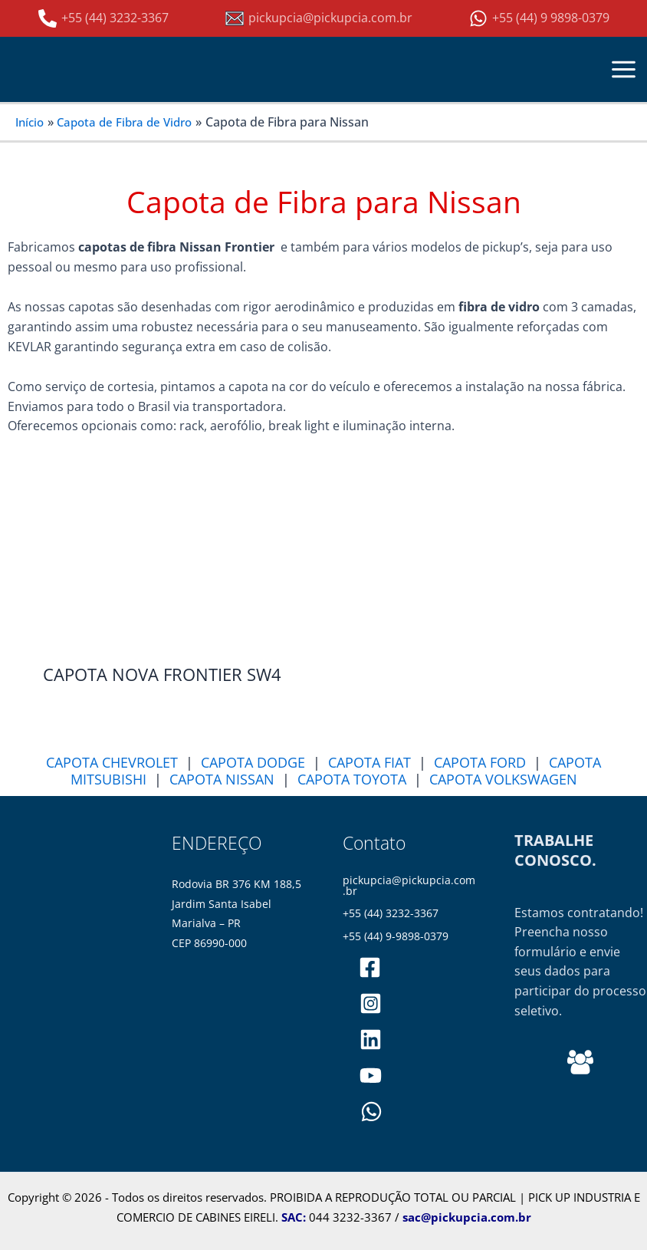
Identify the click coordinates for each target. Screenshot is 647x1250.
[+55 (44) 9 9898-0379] (539, 18)
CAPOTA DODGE (253, 762)
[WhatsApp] (371, 1112)
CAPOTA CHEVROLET (112, 762)
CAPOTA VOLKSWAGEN (503, 779)
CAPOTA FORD (480, 762)
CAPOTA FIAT (369, 762)
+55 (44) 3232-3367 (390, 913)
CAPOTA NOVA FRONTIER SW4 (162, 674)
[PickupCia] (371, 1076)
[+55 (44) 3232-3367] (103, 18)
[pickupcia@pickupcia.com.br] (319, 18)
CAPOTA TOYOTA (351, 779)
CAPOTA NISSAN (221, 779)
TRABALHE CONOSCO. (555, 850)
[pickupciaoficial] (371, 967)
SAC (292, 1217)
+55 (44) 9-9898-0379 (395, 935)
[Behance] (580, 1062)
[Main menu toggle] (624, 69)
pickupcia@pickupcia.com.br (409, 885)
